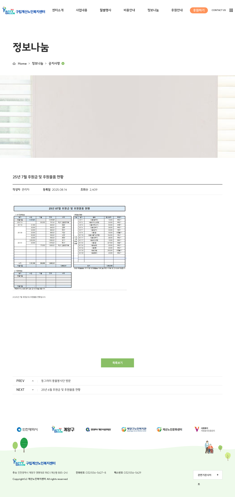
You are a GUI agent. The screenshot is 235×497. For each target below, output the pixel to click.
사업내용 (81, 10)
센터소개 (58, 10)
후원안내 (177, 10)
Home (22, 63)
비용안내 (129, 10)
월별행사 (105, 10)
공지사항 (54, 63)
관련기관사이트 (204, 476)
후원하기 (199, 10)
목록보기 (117, 363)
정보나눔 (153, 10)
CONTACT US (219, 10)
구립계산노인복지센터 (23, 10)
